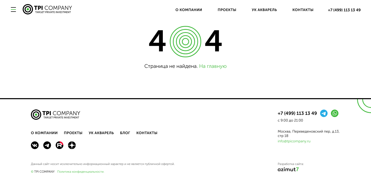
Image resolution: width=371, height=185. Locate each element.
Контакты (303, 10)
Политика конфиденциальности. (80, 172)
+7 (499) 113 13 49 (344, 10)
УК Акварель (264, 10)
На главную (213, 66)
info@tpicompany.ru (294, 141)
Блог (125, 133)
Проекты (227, 10)
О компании (188, 10)
